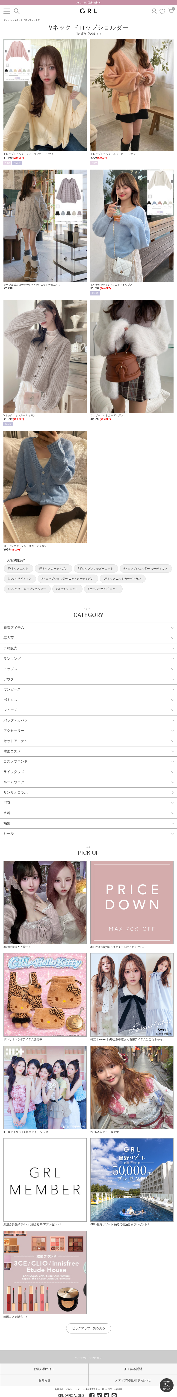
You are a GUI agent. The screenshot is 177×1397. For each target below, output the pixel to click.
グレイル (7, 20)
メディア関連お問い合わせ (133, 1380)
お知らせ (44, 1380)
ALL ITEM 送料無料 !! (88, 2)
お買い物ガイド (44, 1369)
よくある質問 (133, 1369)
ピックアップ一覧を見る (88, 1328)
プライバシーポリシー (75, 1389)
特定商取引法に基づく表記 (99, 1389)
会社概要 (118, 1389)
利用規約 (59, 1389)
